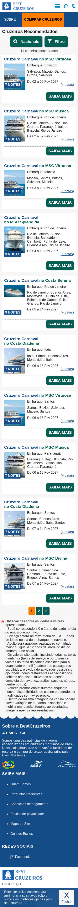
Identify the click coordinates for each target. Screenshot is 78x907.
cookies (32, 892)
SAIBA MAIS (60, 96)
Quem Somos (20, 784)
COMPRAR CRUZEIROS (43, 19)
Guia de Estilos (21, 833)
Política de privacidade (27, 814)
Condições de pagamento (29, 804)
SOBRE (10, 19)
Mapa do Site (20, 824)
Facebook (20, 857)
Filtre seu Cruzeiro (65, 6)
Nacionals (29, 41)
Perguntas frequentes (26, 794)
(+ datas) (67, 84)
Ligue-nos (74, 6)
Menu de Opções (57, 6)
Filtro (60, 41)
